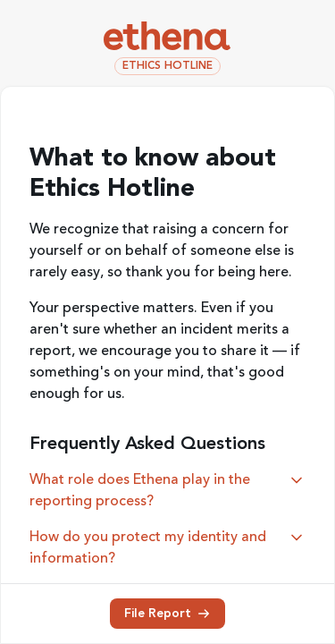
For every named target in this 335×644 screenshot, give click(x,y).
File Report (167, 613)
